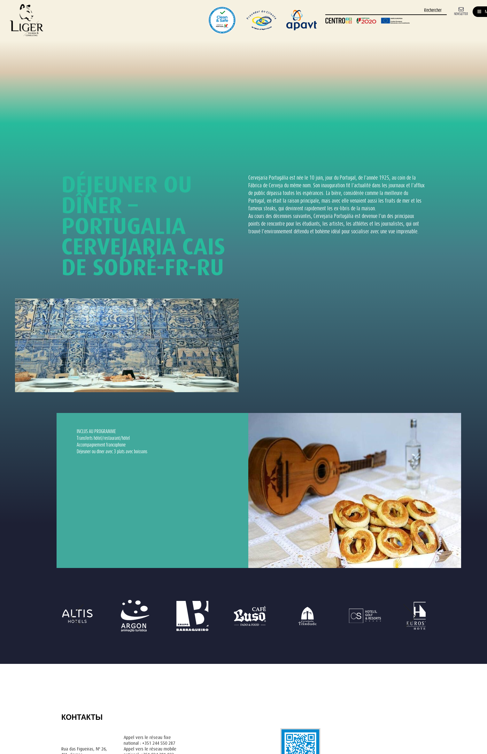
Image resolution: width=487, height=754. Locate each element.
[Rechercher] (386, 10)
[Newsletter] (461, 11)
